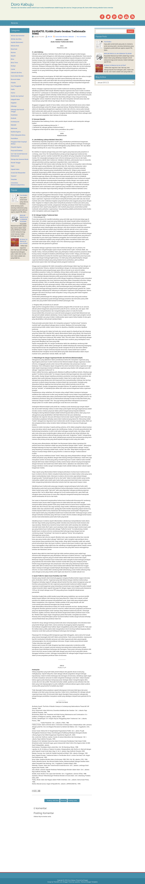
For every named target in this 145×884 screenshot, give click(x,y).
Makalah (71, 36)
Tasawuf (13, 176)
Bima (12, 59)
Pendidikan (14, 138)
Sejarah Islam (15, 169)
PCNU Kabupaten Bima (18, 135)
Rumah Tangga (15, 162)
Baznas (13, 52)
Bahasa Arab (15, 46)
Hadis (13, 89)
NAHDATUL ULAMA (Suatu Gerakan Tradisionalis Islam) (58, 32)
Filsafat (13, 82)
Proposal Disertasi (17, 150)
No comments (81, 36)
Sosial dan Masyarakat (18, 173)
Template (14, 179)
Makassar (14, 128)
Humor (13, 93)
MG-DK (50, 36)
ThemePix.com (58, 882)
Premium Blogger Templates (89, 882)
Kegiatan (13, 103)
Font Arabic (23, 195)
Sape (12, 166)
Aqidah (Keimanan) (17, 42)
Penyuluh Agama (16, 147)
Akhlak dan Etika (16, 39)
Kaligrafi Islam (15, 99)
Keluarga (13, 106)
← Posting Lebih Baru (52, 800)
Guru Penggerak (16, 86)
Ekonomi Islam (15, 79)
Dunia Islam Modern (61, 36)
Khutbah (13, 118)
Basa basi (14, 49)
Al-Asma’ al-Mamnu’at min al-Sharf (24, 241)
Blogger (85, 880)
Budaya (13, 66)
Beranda (14, 23)
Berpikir (13, 56)
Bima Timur (14, 62)
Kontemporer (15, 121)
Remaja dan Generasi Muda (19, 159)
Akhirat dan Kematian (17, 35)
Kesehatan (14, 115)
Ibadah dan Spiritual (17, 96)
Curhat (13, 69)
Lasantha (77, 882)
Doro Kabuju (22, 4)
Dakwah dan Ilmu (16, 72)
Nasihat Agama (16, 132)
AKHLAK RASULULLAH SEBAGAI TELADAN (118, 53)
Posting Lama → (73, 800)
